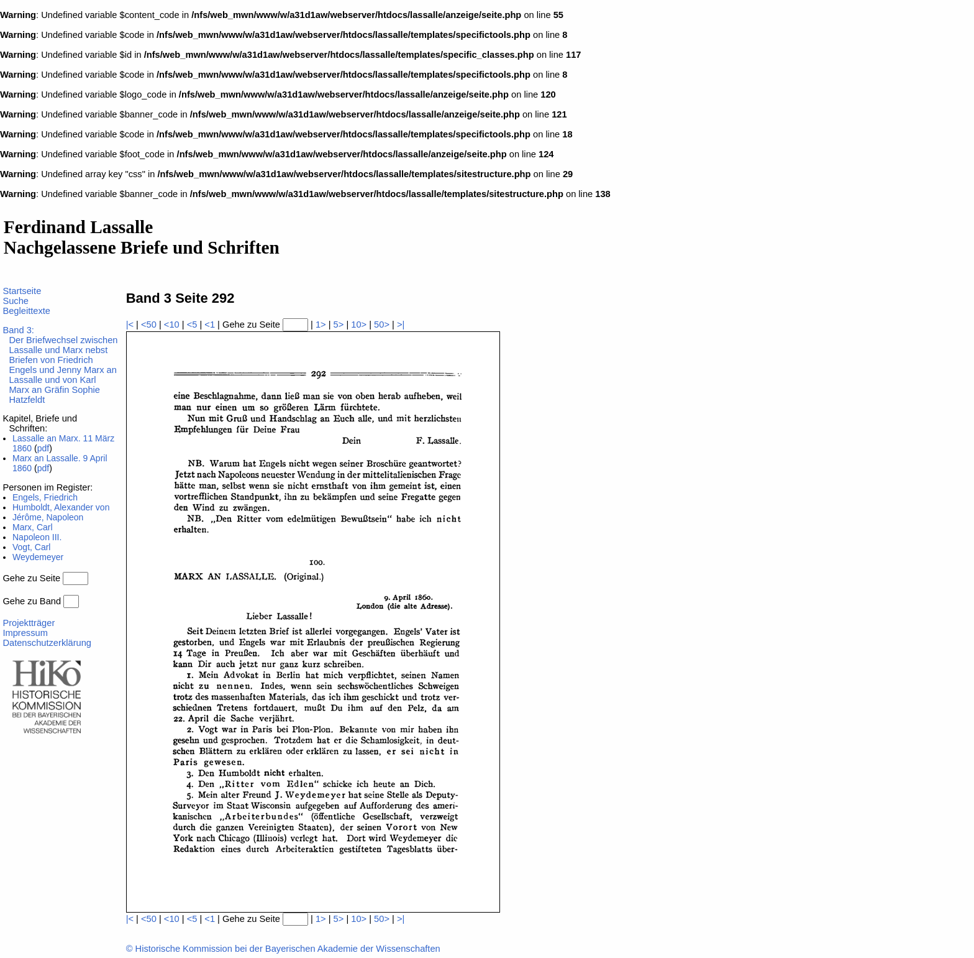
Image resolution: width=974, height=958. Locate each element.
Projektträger (28, 623)
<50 (149, 324)
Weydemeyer (37, 557)
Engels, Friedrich (45, 497)
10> (358, 324)
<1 (209, 324)
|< (130, 324)
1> (321, 324)
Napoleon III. (36, 537)
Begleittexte (26, 311)
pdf (43, 448)
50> (381, 324)
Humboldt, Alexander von (60, 507)
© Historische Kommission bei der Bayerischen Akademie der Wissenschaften (283, 949)
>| (400, 324)
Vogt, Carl (31, 547)
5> (339, 324)
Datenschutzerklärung (46, 643)
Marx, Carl (32, 527)
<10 (172, 324)
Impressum (24, 633)
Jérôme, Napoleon (47, 517)
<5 (192, 324)
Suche (15, 301)
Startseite (21, 291)
